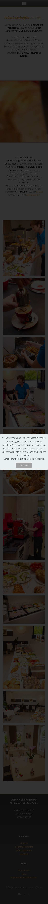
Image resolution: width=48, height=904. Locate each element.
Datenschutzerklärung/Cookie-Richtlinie (24, 458)
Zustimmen (24, 465)
